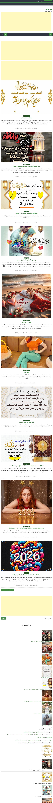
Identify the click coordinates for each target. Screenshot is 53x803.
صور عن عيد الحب (26, 322)
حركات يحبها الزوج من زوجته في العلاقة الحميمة (33, 732)
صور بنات (26, 372)
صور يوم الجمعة (26, 164)
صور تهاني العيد (26, 116)
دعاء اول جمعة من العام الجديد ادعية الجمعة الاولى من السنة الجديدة (26, 466)
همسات (48, 9)
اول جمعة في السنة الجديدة (26, 422)
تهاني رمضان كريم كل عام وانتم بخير (26, 260)
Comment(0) (28, 128)
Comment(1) (34, 332)
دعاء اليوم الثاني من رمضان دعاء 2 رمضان (26, 213)
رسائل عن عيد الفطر (38, 1)
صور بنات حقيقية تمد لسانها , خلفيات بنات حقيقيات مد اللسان (27, 740)
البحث (3, 618)
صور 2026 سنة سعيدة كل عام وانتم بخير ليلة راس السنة (26, 574)
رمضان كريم (26, 211)
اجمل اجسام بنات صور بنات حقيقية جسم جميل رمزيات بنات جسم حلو (32, 742)
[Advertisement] (26, 21)
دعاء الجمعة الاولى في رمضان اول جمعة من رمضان (26, 166)
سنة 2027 (26, 572)
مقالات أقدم (9, 590)
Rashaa (20, 128)
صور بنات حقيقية (26, 370)
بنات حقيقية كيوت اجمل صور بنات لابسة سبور (42, 713)
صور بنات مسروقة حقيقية (46, 725)
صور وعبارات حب (26, 320)
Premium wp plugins (47, 740)
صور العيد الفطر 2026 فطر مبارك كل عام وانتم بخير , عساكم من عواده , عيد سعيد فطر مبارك (26, 734)
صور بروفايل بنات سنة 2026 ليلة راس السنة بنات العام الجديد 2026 (26, 528)
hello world (49, 737)
